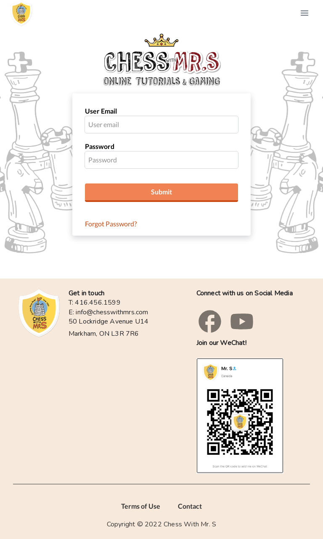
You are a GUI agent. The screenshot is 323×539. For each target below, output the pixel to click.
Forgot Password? (111, 224)
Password (99, 146)
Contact (190, 506)
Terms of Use (140, 506)
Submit (161, 192)
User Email (101, 111)
